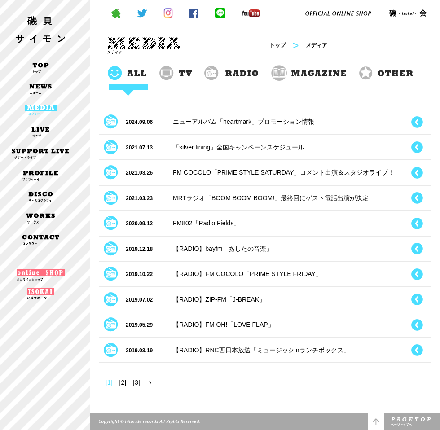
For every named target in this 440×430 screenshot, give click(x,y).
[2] (123, 382)
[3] (136, 382)
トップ (277, 45)
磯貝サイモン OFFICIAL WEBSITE (40, 24)
